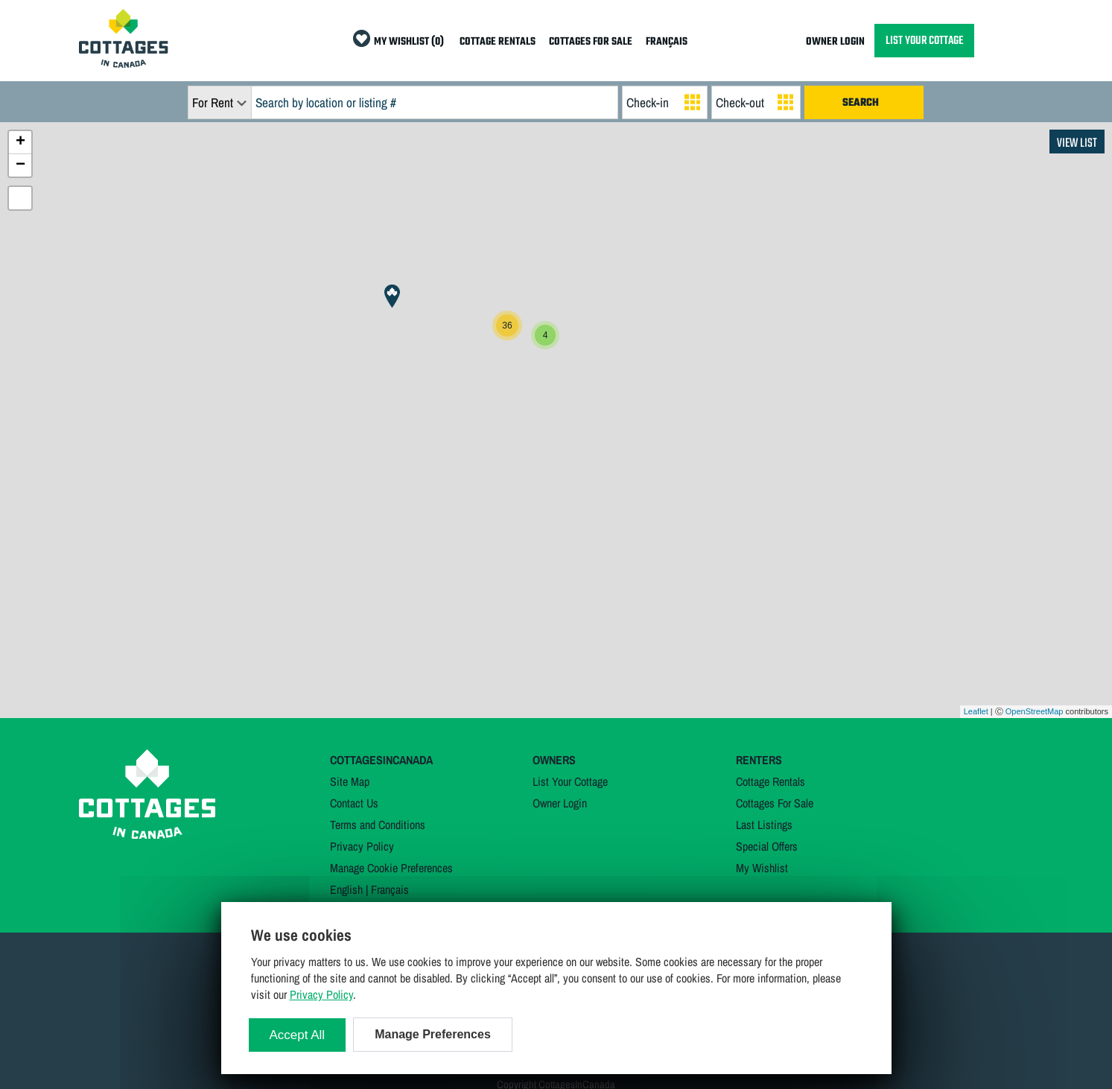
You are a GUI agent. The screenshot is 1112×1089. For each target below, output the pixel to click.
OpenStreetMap (1034, 711)
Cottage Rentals (770, 781)
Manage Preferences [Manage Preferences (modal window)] (433, 1034)
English (346, 889)
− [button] (20, 165)
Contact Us (354, 803)
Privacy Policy (362, 846)
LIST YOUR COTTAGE (924, 40)
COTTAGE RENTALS (498, 42)
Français (390, 889)
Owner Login (560, 803)
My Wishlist (762, 868)
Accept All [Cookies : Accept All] (297, 1035)
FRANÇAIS (666, 42)
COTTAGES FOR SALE (590, 42)
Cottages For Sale (774, 803)
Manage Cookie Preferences (391, 868)
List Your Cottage (570, 781)
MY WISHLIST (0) (409, 42)
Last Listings (764, 824)
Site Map (349, 781)
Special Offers (767, 846)
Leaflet (976, 711)
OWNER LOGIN (835, 42)
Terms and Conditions (377, 824)
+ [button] (20, 142)
